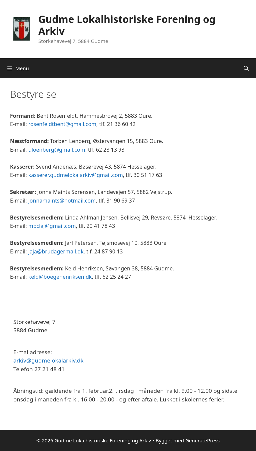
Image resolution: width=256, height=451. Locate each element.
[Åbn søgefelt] (246, 68)
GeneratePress (202, 440)
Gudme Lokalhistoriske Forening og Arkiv (127, 25)
